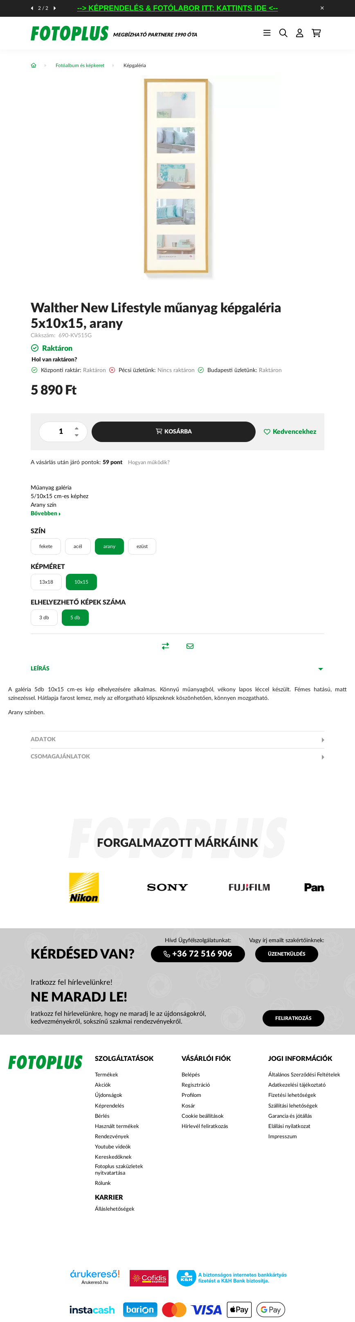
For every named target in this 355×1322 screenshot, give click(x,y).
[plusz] (76, 428)
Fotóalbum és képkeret (80, 65)
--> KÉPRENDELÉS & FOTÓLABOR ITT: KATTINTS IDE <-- (177, 8)
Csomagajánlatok (60, 757)
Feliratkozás (293, 1018)
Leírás (40, 669)
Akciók (103, 1085)
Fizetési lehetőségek (292, 1095)
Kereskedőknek (113, 1157)
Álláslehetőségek (115, 1209)
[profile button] (300, 33)
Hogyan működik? (149, 462)
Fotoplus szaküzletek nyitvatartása (119, 1170)
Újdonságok (108, 1095)
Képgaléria (135, 65)
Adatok (43, 739)
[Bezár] (322, 8)
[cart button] (316, 33)
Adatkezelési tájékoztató (297, 1085)
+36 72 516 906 (202, 954)
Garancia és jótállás (290, 1116)
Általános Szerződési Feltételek (304, 1075)
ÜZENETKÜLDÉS (287, 954)
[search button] (283, 33)
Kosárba (178, 432)
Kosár (188, 1106)
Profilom (191, 1095)
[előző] (32, 8)
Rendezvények (112, 1136)
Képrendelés (109, 1106)
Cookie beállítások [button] (203, 1116)
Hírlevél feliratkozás (205, 1126)
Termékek (106, 1075)
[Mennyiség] (61, 432)
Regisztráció (196, 1085)
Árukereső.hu (94, 1282)
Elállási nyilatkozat (289, 1126)
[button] (290, 432)
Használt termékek (117, 1126)
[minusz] (76, 435)
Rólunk (103, 1183)
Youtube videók (113, 1147)
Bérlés (102, 1116)
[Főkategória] (33, 65)
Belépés (191, 1075)
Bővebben (44, 514)
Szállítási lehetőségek (293, 1106)
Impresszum (282, 1136)
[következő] (55, 8)
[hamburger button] (267, 33)
